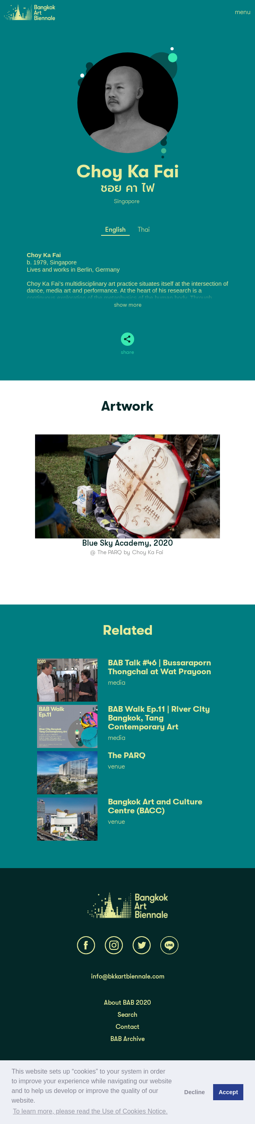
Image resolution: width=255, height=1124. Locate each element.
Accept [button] (228, 1092)
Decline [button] (194, 1092)
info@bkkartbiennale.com (127, 976)
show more (127, 304)
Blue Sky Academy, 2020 (127, 543)
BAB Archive (127, 1039)
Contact (127, 1027)
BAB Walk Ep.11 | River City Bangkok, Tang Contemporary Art (159, 718)
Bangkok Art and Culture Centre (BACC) (155, 806)
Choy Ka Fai (147, 552)
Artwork (127, 406)
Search (127, 1014)
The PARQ (109, 552)
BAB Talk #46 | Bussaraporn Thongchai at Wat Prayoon (159, 667)
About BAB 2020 (127, 1002)
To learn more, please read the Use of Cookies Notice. (90, 1111)
